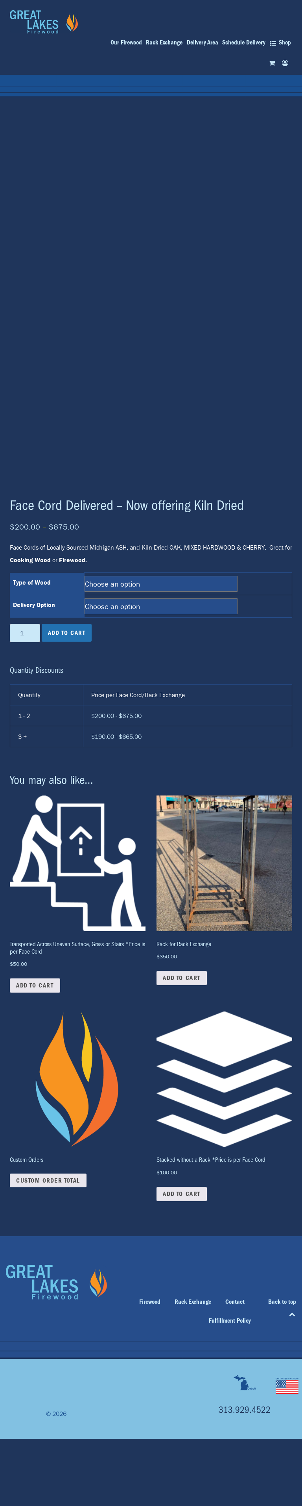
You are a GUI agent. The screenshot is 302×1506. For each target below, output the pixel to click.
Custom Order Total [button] (48, 1180)
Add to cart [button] (35, 985)
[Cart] (273, 63)
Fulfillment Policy (230, 1320)
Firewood (149, 1301)
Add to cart (67, 633)
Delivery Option (34, 605)
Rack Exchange (193, 1301)
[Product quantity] (25, 633)
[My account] (286, 63)
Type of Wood (32, 582)
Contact (235, 1301)
